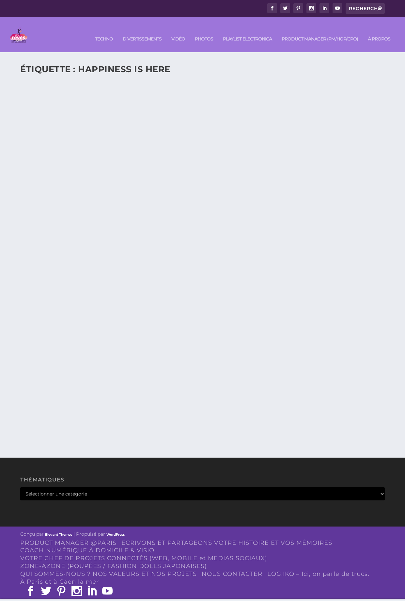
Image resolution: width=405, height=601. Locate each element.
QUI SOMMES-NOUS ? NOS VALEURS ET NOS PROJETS (108, 564)
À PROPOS (379, 30)
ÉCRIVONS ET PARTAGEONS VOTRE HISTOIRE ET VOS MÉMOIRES (226, 533)
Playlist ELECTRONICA (247, 30)
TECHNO (104, 30)
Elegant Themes (58, 525)
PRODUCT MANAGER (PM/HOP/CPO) (320, 30)
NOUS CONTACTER (232, 564)
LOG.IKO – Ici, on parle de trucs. (318, 564)
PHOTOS (204, 30)
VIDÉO (178, 30)
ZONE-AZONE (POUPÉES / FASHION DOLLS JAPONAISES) (113, 556)
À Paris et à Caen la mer (59, 572)
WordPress (115, 525)
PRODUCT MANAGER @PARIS (68, 533)
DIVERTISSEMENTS (142, 30)
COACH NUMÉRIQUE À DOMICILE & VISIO (87, 541)
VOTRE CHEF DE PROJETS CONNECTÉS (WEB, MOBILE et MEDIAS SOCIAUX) (143, 549)
